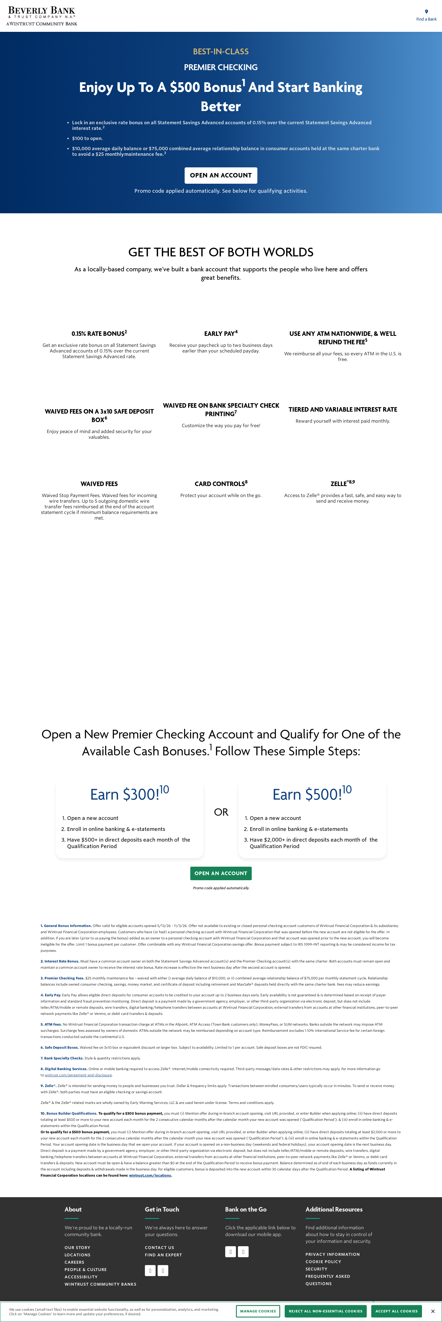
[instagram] (163, 1270)
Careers (74, 1262)
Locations (77, 1255)
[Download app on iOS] (230, 1251)
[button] (221, 175)
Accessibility (81, 1277)
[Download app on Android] (243, 1251)
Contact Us (159, 1247)
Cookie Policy (323, 1261)
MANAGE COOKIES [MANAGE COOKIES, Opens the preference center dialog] (258, 1311)
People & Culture (86, 1269)
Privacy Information (333, 1254)
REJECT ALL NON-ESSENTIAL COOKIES (326, 1311)
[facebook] (150, 1270)
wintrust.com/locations (150, 1175)
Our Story (77, 1247)
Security (317, 1269)
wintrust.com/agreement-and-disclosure (78, 1075)
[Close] (433, 1311)
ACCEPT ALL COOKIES (396, 1311)
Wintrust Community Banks (100, 1284)
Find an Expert (163, 1255)
